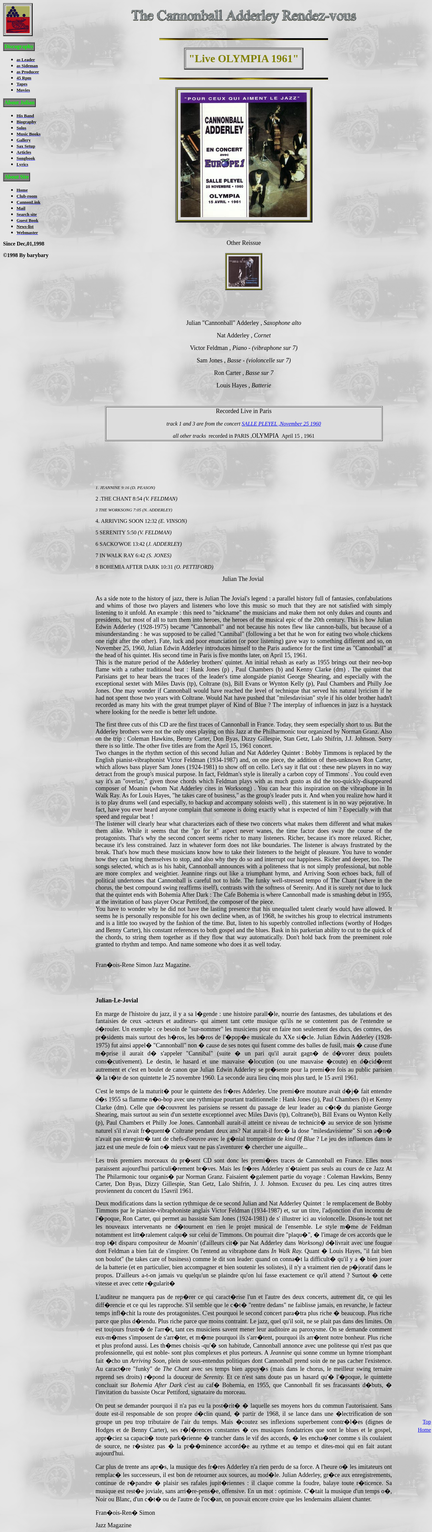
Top (427, 1323)
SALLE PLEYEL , (261, 424)
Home (424, 1331)
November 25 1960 (300, 424)
